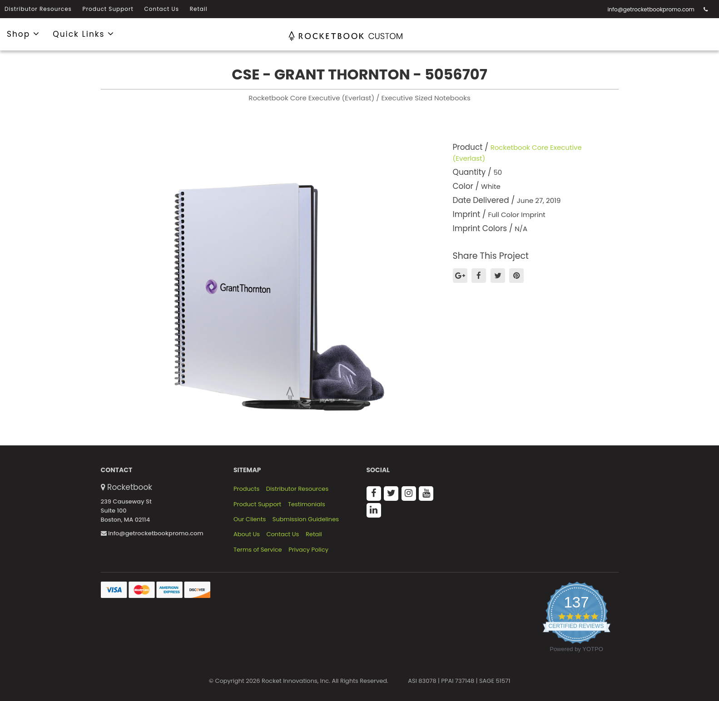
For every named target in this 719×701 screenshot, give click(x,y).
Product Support (108, 9)
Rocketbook (129, 487)
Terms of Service (257, 550)
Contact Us (161, 9)
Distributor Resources (38, 9)
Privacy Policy (308, 550)
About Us (246, 534)
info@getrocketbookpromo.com (650, 9)
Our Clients (249, 519)
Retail (199, 9)
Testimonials (306, 504)
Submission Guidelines (306, 519)
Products (246, 489)
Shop (23, 34)
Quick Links (83, 34)
